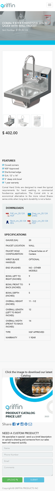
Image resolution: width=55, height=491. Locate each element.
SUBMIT (34, 480)
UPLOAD (12, 480)
